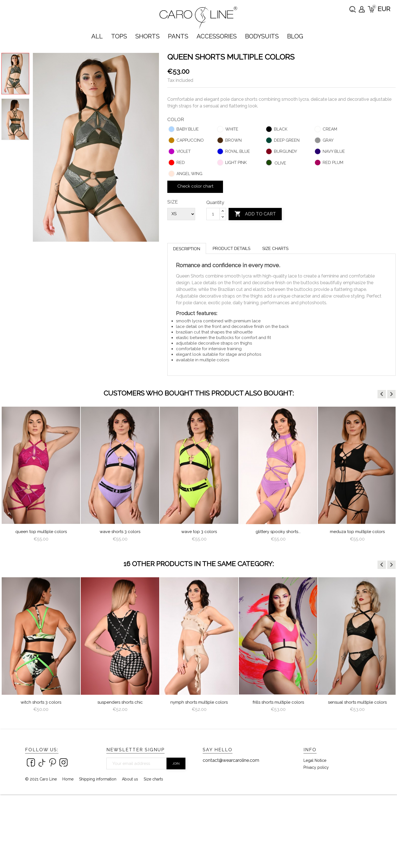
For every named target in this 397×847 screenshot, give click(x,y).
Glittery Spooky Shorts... (278, 531)
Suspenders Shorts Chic (120, 702)
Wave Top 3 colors (199, 531)
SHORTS (147, 36)
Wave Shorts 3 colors (120, 531)
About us (130, 779)
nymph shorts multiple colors (199, 702)
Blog (295, 36)
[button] (382, 394)
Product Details (231, 248)
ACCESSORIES (217, 36)
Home (67, 779)
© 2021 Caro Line (41, 779)
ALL (97, 36)
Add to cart (255, 214)
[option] (40, 476)
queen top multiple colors (41, 531)
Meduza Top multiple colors (357, 531)
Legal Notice (314, 760)
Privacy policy (316, 767)
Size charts (275, 248)
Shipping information (97, 779)
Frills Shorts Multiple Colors (278, 702)
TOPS (119, 36)
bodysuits (262, 36)
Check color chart (195, 186)
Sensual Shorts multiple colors (357, 702)
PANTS (178, 36)
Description (186, 248)
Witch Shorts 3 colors (41, 702)
